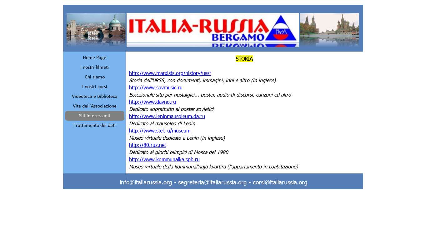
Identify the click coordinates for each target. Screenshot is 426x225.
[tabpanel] (244, 112)
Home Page (94, 57)
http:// (156, 87)
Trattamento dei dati (95, 125)
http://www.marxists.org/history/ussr (170, 73)
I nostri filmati (94, 67)
